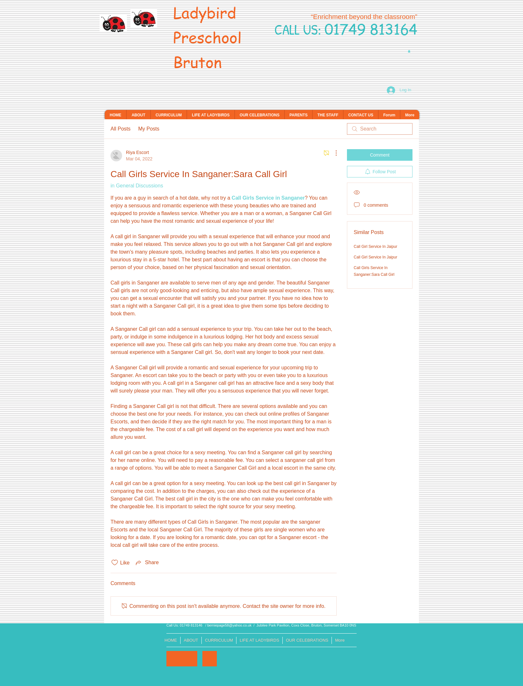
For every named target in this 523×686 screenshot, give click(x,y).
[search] (379, 129)
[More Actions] (333, 153)
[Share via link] (147, 562)
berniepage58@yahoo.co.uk (229, 625)
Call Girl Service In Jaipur (375, 246)
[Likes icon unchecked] (115, 562)
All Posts (120, 128)
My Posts (148, 128)
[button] (409, 51)
